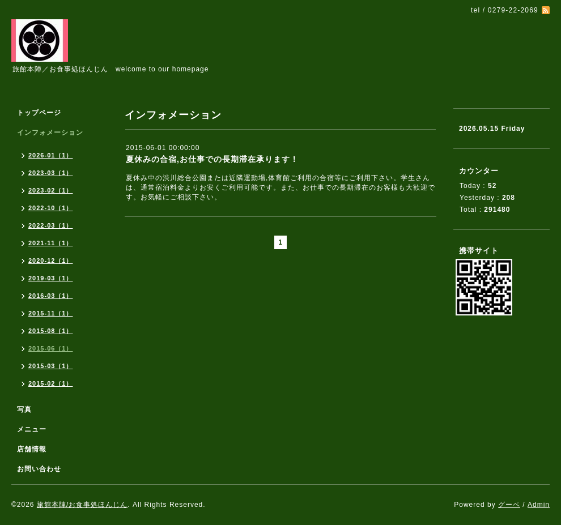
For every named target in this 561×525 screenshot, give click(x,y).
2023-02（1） (50, 190)
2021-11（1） (50, 243)
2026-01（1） (50, 155)
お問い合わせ (39, 469)
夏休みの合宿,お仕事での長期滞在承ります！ (212, 159)
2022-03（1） (50, 225)
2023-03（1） (50, 172)
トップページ (39, 113)
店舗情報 (31, 449)
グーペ (509, 505)
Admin (539, 505)
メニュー (31, 429)
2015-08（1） (50, 330)
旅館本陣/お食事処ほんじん (82, 505)
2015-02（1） (50, 383)
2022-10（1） (50, 207)
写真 (24, 409)
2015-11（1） (50, 313)
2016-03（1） (50, 295)
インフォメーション (50, 132)
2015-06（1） (50, 348)
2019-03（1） (50, 278)
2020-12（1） (50, 260)
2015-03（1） (50, 365)
